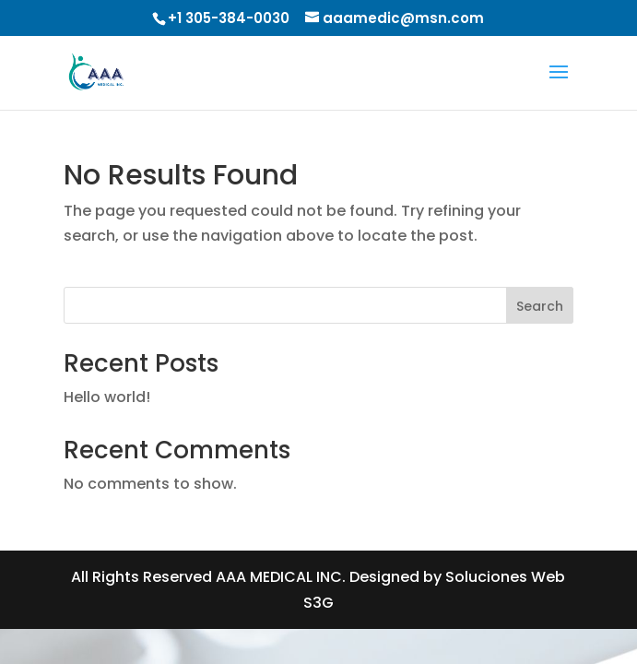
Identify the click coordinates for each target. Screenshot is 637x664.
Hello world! (107, 397)
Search (539, 306)
